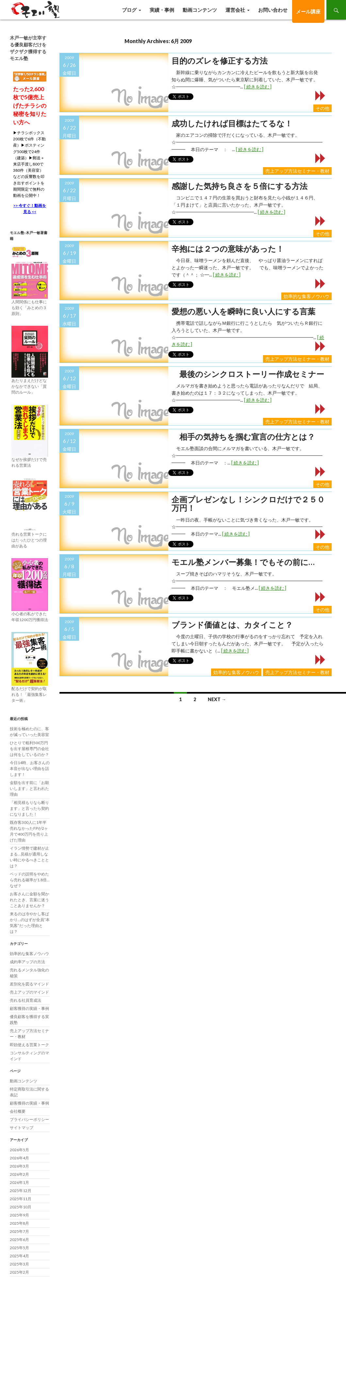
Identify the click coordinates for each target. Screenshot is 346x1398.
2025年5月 (19, 1247)
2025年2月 (19, 1272)
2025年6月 (19, 1239)
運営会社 (235, 10)
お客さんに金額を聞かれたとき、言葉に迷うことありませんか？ (29, 899)
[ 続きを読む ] (258, 86)
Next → (217, 699)
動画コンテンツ (200, 10)
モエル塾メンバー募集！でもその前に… (243, 562)
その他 (322, 108)
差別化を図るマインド (29, 984)
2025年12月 (20, 1190)
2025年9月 (19, 1215)
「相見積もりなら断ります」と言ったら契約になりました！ (29, 808)
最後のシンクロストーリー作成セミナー (248, 374)
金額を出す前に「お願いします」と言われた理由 (29, 788)
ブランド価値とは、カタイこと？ (232, 624)
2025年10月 (20, 1206)
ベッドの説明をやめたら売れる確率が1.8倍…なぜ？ (30, 880)
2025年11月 (20, 1198)
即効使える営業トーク (29, 1044)
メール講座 (308, 11)
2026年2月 (19, 1174)
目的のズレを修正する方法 (220, 60)
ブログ (129, 10)
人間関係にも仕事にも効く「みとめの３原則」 (29, 307)
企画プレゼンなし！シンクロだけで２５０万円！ (248, 503)
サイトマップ (21, 1127)
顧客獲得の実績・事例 (29, 1008)
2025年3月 (19, 1264)
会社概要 (17, 1111)
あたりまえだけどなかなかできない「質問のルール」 (29, 386)
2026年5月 (19, 1149)
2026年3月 (19, 1166)
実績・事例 (162, 10)
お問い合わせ (273, 10)
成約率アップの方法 (27, 961)
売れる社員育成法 (25, 1000)
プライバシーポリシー (29, 1119)
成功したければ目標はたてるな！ (232, 123)
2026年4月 (19, 1157)
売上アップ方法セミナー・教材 (297, 171)
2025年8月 (19, 1223)
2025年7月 (19, 1231)
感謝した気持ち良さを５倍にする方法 (239, 186)
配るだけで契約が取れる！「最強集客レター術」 (29, 694)
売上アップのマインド (29, 992)
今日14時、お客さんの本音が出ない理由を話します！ (30, 768)
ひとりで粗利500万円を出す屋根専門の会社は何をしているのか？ (29, 748)
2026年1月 (19, 1182)
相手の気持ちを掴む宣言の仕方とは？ (243, 436)
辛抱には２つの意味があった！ (228, 248)
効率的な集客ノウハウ (306, 296)
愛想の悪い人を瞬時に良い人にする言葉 (243, 311)
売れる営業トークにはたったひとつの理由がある (29, 540)
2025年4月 (19, 1255)
